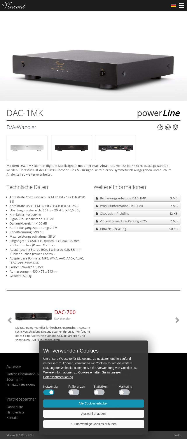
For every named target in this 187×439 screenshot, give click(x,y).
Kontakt (12, 418)
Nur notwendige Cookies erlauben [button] (93, 424)
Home (14, 5)
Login (177, 435)
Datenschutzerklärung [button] (58, 377)
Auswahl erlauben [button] (93, 413)
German (173, 5)
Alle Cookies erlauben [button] (93, 403)
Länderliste (15, 407)
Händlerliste (15, 412)
